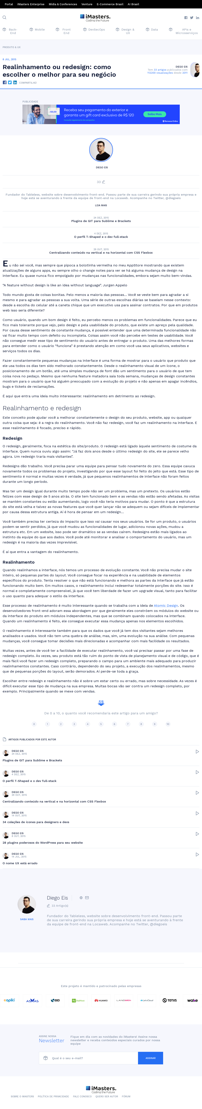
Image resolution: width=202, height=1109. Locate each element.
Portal (9, 4)
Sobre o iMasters (22, 1096)
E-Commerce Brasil (110, 4)
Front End (63, 31)
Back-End (10, 31)
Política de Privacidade (53, 1096)
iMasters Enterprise (31, 4)
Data (152, 30)
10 (168, 724)
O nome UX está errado (20, 863)
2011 (185, 72)
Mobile (37, 30)
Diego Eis (182, 66)
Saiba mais (26, 919)
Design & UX (125, 31)
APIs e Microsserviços (183, 31)
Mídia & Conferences (63, 4)
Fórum (126, 1096)
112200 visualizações (160, 72)
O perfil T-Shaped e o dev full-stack (101, 236)
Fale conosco (82, 1096)
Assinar (151, 1058)
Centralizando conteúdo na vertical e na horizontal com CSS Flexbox (101, 252)
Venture (86, 4)
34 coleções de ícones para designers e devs (36, 822)
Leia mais (101, 205)
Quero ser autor (106, 1096)
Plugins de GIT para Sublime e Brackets (101, 221)
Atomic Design (166, 605)
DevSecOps (94, 30)
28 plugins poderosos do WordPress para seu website (43, 842)
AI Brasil (133, 4)
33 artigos (160, 69)
